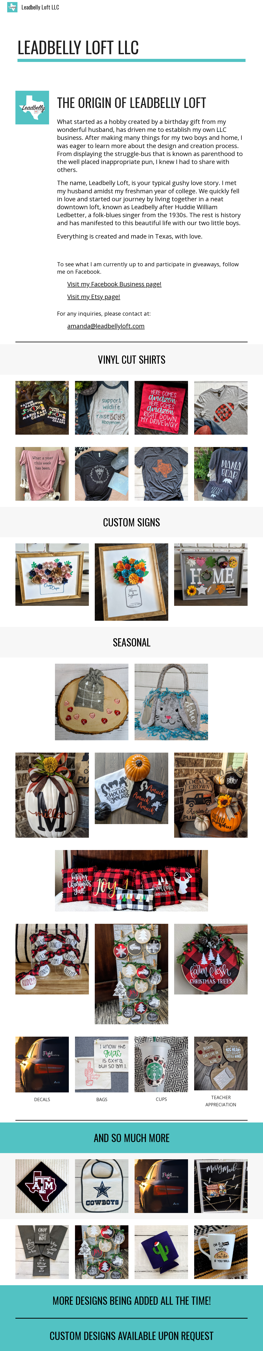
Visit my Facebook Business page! (114, 284)
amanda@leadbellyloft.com (106, 326)
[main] (131, 49)
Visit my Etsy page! (93, 296)
